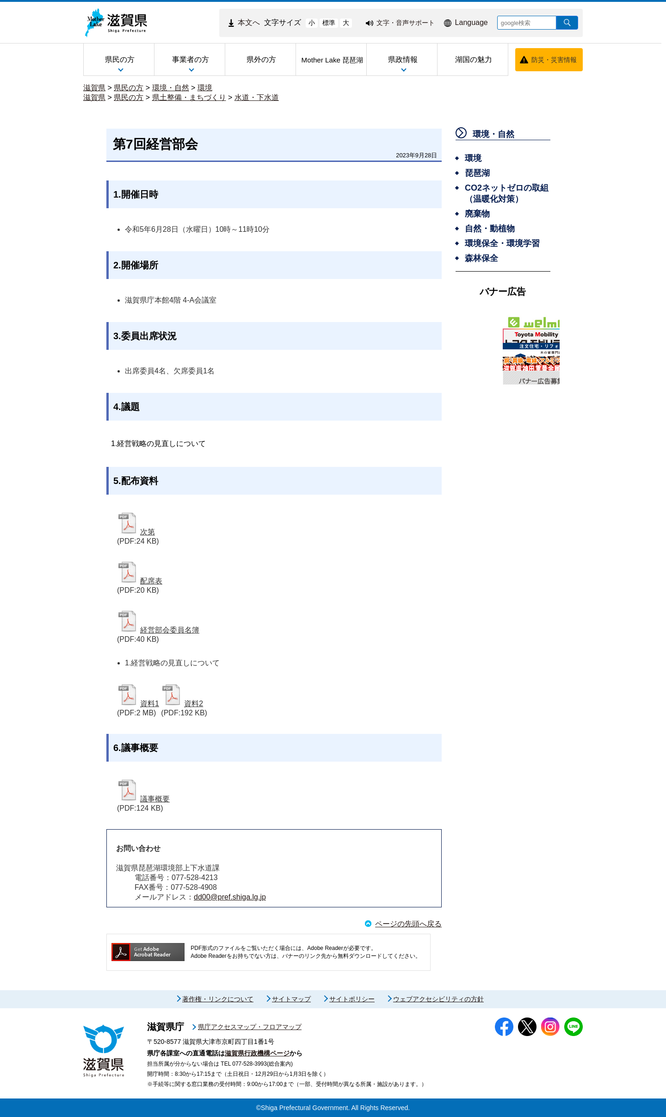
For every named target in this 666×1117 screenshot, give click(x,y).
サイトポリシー (352, 999)
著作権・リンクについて (217, 999)
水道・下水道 (256, 97)
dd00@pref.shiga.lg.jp (230, 897)
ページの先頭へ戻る (408, 924)
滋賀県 (94, 88)
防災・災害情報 (554, 59)
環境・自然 (170, 88)
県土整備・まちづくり (189, 97)
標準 (328, 22)
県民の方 (128, 88)
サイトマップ (291, 999)
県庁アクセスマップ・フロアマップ (250, 1026)
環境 (204, 88)
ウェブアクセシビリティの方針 (438, 999)
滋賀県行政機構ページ (257, 1053)
